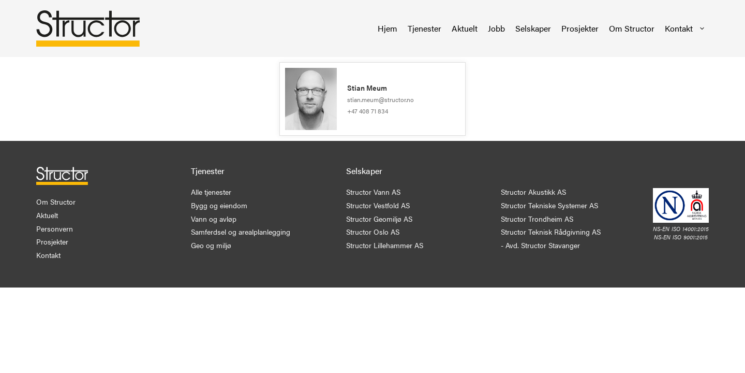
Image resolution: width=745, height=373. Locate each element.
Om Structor (631, 28)
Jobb (496, 28)
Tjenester (424, 28)
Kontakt (685, 28)
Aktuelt (465, 28)
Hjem (387, 28)
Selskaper (533, 28)
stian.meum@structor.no (380, 99)
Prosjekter (580, 28)
